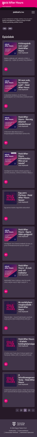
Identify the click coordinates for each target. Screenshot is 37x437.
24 (25, 410)
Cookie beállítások (23, 431)
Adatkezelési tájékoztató (27, 432)
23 (21, 410)
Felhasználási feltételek (11, 432)
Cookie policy (12, 431)
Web (10, 28)
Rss (5, 28)
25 (29, 410)
